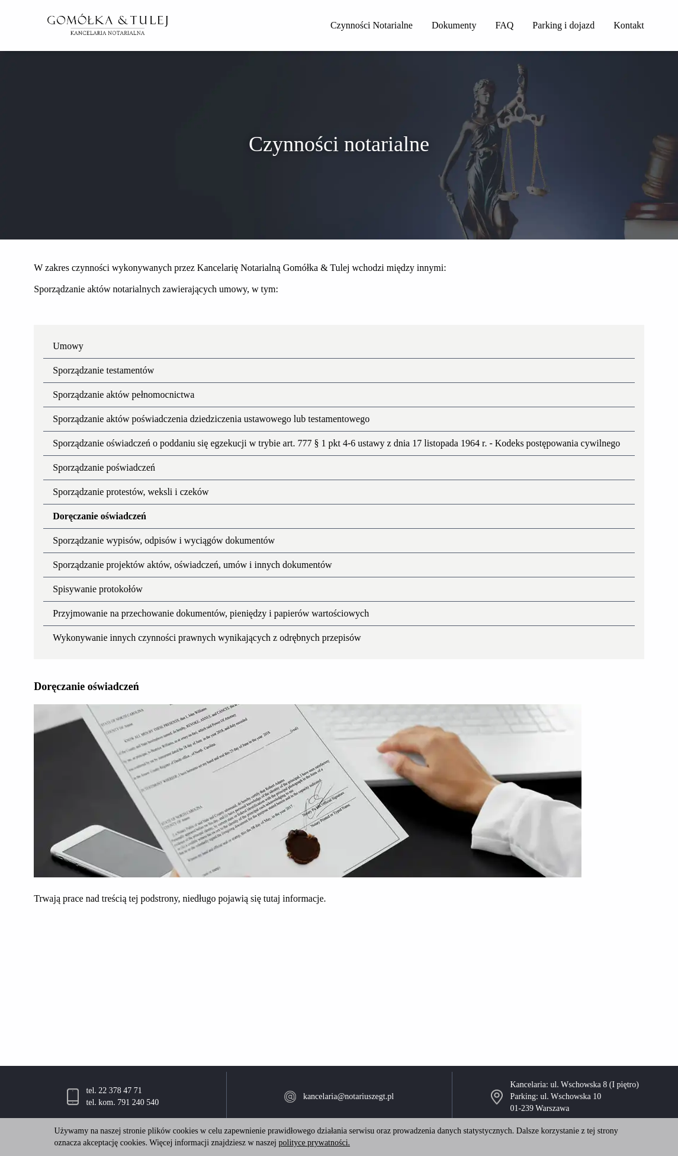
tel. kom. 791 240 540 (122, 1102)
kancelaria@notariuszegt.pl (348, 1096)
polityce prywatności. (315, 1142)
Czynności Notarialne (371, 25)
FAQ (505, 25)
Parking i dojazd (563, 25)
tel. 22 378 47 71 (114, 1090)
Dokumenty (454, 25)
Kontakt (628, 25)
